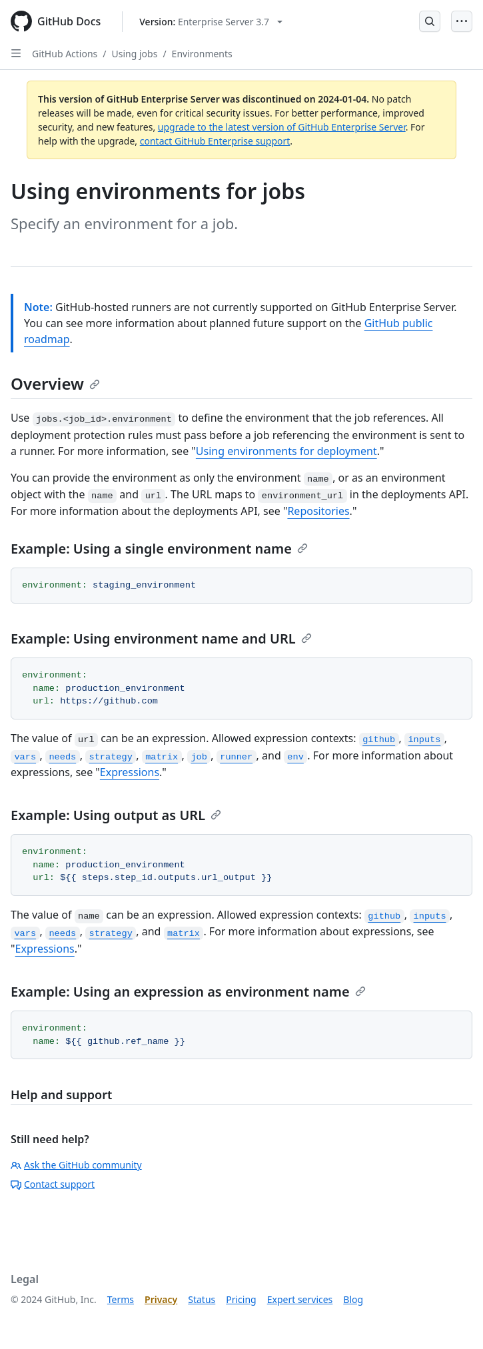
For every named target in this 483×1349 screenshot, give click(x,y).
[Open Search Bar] (429, 21)
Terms (120, 1299)
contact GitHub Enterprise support (215, 141)
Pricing (241, 1299)
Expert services (300, 1299)
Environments (202, 53)
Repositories (318, 511)
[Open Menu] (461, 21)
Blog (353, 1299)
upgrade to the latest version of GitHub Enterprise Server (282, 127)
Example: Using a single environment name (159, 549)
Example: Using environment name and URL (161, 639)
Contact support (53, 1184)
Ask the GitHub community (76, 1164)
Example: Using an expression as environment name (188, 992)
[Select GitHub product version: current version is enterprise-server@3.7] (210, 21)
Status (201, 1299)
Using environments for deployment (286, 451)
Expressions (129, 772)
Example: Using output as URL (116, 815)
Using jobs (135, 53)
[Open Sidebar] (16, 53)
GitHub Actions (64, 53)
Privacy (161, 1299)
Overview (55, 383)
